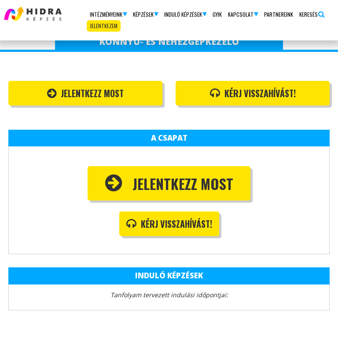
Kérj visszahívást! (253, 93)
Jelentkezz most (85, 93)
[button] (108, 14)
